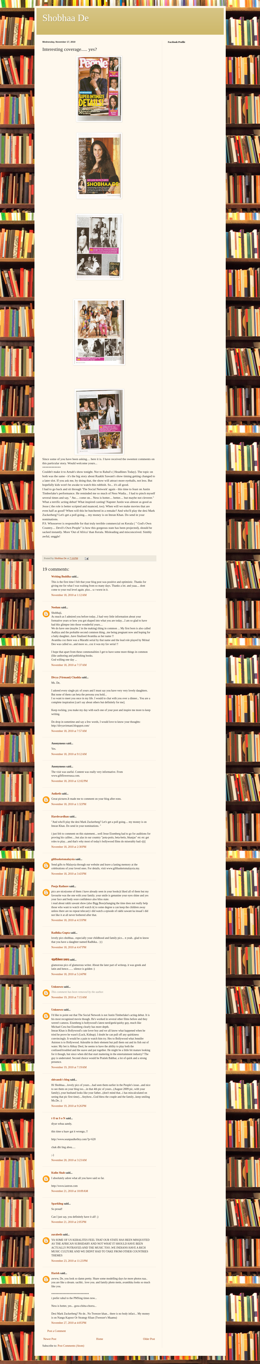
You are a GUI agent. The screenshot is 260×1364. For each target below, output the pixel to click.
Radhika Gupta (60, 932)
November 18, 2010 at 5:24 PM (68, 974)
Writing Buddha (61, 576)
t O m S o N (58, 1118)
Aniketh (56, 793)
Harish (55, 1273)
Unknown (57, 986)
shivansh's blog (60, 1079)
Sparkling (57, 1203)
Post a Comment (56, 1331)
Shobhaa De (65, 18)
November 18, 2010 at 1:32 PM (68, 804)
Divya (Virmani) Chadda (66, 677)
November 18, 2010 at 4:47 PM (68, 947)
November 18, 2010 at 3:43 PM (68, 873)
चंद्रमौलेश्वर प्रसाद (60, 959)
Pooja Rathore (60, 886)
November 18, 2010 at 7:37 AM (69, 665)
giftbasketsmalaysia (63, 859)
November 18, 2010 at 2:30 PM (68, 846)
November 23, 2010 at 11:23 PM (69, 1260)
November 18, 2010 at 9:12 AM (69, 754)
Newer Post (49, 1338)
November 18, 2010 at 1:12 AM (69, 595)
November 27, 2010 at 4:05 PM (68, 1322)
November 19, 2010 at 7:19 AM (69, 1067)
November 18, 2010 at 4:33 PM (68, 920)
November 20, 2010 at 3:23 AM (69, 1160)
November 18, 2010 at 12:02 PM (69, 781)
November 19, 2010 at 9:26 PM (68, 1105)
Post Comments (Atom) (71, 1345)
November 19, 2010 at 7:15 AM (69, 997)
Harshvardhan (60, 816)
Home (99, 1338)
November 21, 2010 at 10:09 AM (69, 1191)
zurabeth (56, 1234)
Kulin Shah (58, 1172)
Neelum (56, 607)
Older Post (149, 1338)
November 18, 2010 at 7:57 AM (69, 731)
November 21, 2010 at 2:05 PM (68, 1221)
